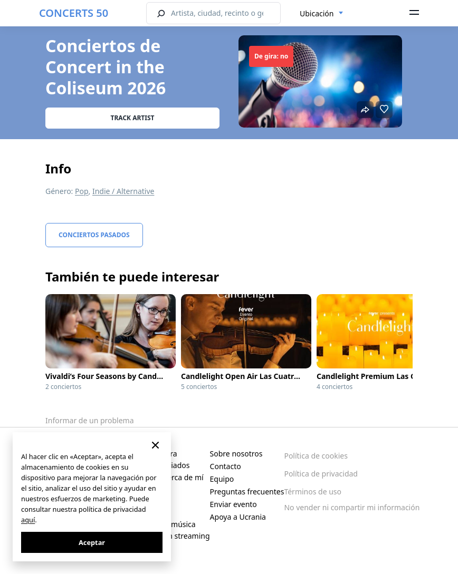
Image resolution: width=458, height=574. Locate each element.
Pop (82, 191)
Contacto (225, 466)
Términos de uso (312, 492)
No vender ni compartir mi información (351, 507)
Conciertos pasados (94, 234)
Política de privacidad (321, 474)
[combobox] (321, 13)
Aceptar (92, 542)
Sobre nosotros (236, 454)
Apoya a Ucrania (238, 517)
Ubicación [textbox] (316, 13)
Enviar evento (233, 504)
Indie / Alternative (123, 191)
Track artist (133, 117)
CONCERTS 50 (73, 13)
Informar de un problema (89, 420)
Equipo (222, 479)
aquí (28, 519)
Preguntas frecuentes (247, 492)
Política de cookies (316, 456)
